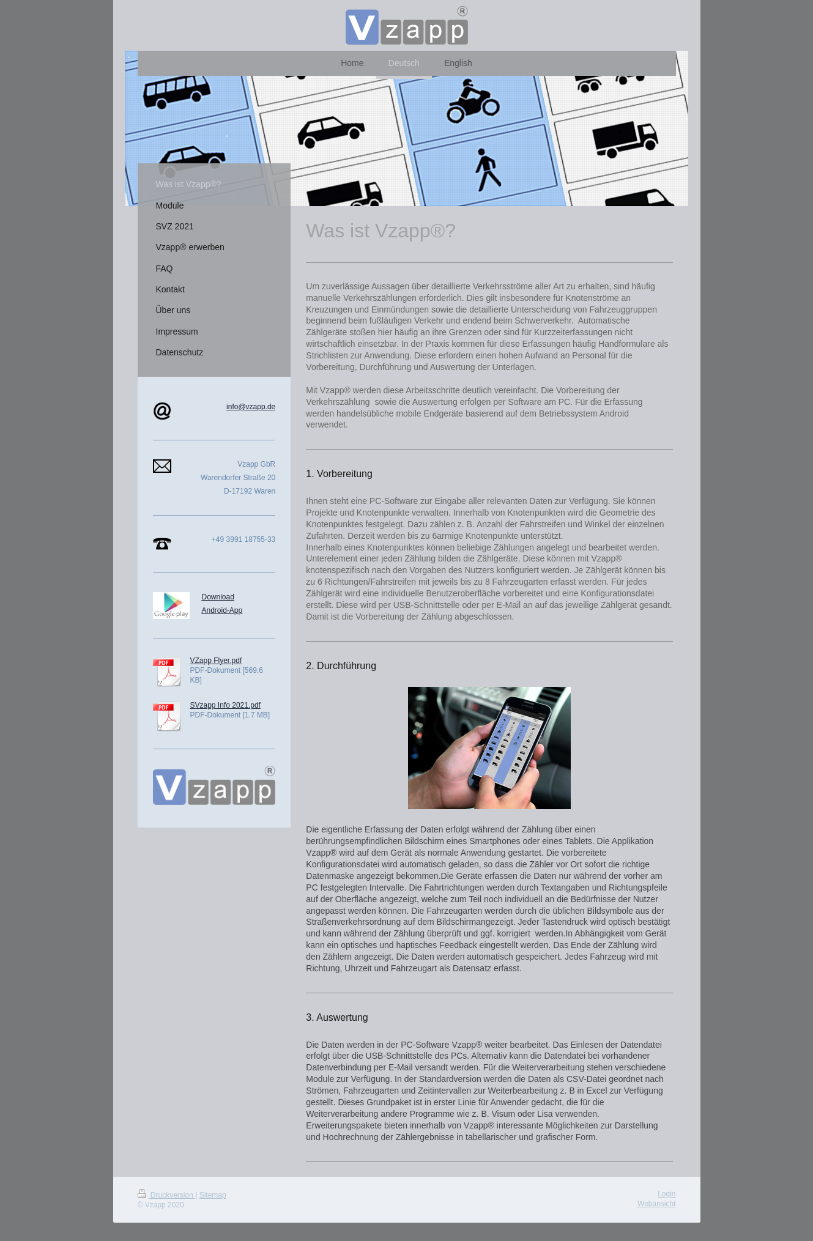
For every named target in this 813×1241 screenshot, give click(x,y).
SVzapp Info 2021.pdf (225, 705)
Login (666, 1194)
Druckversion (167, 1195)
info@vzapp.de (250, 406)
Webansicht (656, 1203)
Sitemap (212, 1195)
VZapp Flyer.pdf (216, 660)
